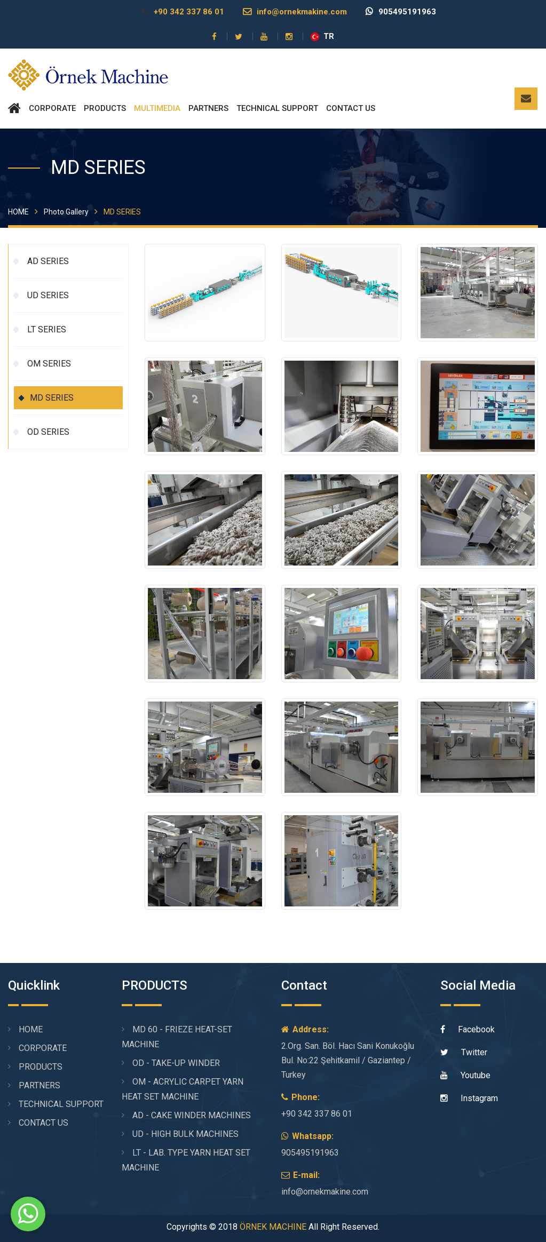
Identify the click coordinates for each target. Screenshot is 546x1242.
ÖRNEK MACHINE (273, 1227)
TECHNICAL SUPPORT (277, 108)
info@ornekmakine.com (295, 12)
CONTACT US (350, 108)
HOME (18, 212)
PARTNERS (208, 108)
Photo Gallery (66, 212)
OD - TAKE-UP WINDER (176, 1063)
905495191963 (401, 12)
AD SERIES (48, 261)
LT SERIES (46, 329)
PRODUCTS (105, 108)
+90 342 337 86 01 (182, 12)
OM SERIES (49, 364)
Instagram (469, 1098)
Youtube (465, 1075)
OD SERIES (48, 432)
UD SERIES (48, 295)
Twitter (463, 1052)
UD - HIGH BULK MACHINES (185, 1134)
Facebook (467, 1029)
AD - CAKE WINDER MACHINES (191, 1115)
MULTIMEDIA (157, 108)
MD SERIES (52, 398)
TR (322, 36)
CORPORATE (52, 108)
